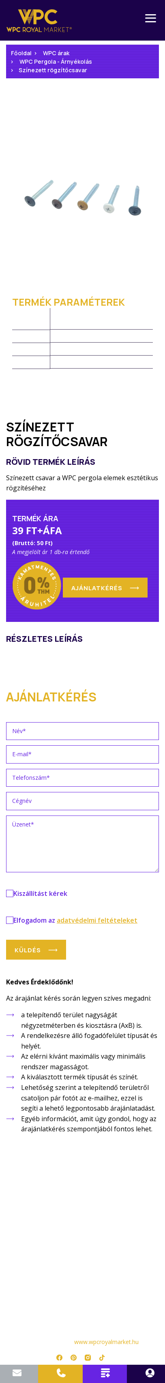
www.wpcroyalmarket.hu (106, 1342)
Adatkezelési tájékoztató (82, 1267)
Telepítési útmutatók (82, 1221)
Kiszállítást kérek (40, 893)
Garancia (83, 1198)
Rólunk (82, 1244)
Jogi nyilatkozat (82, 1278)
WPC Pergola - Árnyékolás (55, 61)
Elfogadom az (75, 920)
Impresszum (82, 1289)
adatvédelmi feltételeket (97, 920)
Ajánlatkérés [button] (96, 588)
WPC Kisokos (83, 1210)
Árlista (82, 1187)
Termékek (83, 1176)
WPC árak (56, 53)
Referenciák (82, 1232)
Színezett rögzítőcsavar (53, 70)
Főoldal (21, 53)
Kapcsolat (82, 1255)
